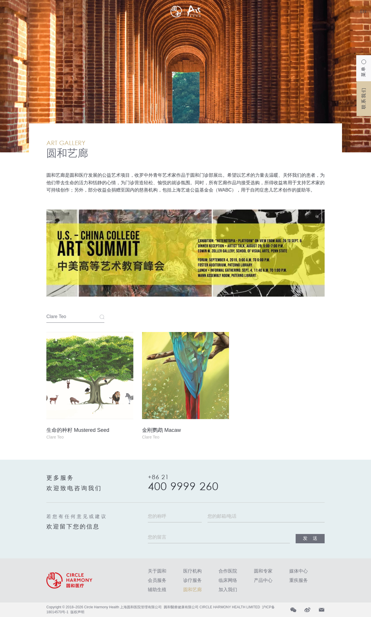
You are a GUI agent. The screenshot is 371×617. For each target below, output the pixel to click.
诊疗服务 (192, 580)
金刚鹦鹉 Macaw (161, 430)
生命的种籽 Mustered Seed (77, 430)
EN (363, 11)
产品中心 (263, 580)
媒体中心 (298, 571)
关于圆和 (157, 571)
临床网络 (228, 580)
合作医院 (228, 571)
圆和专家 (263, 571)
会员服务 (157, 580)
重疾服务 (298, 580)
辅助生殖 (157, 589)
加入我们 (228, 589)
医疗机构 (192, 571)
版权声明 (77, 612)
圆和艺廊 (192, 589)
